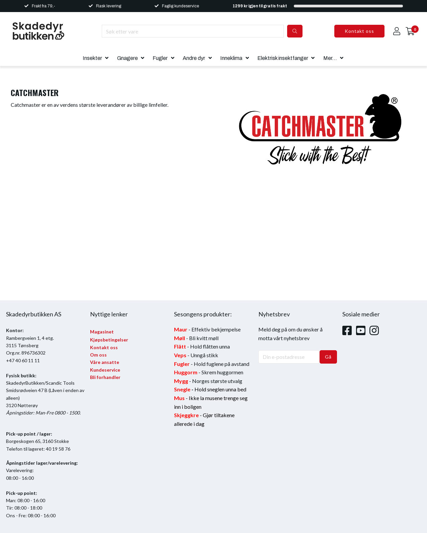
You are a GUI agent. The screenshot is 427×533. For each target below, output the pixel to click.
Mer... (330, 58)
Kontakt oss (359, 31)
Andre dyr (194, 58)
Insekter (92, 58)
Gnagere (127, 58)
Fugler (160, 58)
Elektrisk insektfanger (282, 58)
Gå (328, 357)
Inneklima (231, 58)
